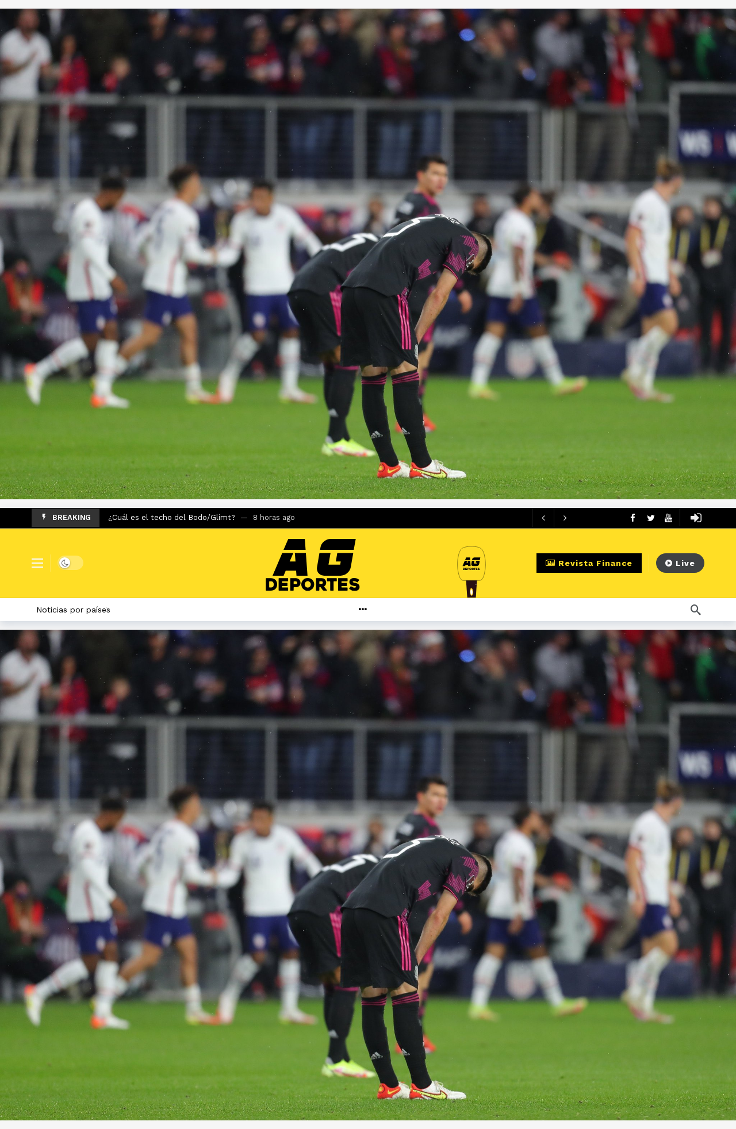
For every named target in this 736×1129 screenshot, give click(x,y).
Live (680, 563)
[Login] (695, 517)
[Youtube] (668, 518)
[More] (390, 609)
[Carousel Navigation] (554, 517)
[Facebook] (633, 518)
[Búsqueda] (695, 609)
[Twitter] (650, 518)
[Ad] (368, 254)
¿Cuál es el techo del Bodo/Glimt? (171, 517)
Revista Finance (589, 563)
